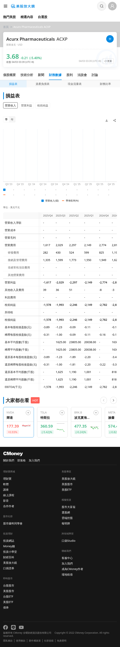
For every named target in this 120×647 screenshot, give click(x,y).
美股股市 (8, 591)
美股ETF (8, 602)
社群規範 (49, 640)
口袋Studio (68, 541)
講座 (6, 489)
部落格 (21, 460)
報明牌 (66, 523)
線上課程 (8, 495)
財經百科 (8, 557)
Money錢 (9, 546)
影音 (6, 500)
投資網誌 (8, 541)
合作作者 (8, 506)
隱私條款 (8, 640)
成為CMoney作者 (72, 569)
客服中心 (67, 558)
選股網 (66, 512)
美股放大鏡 (10, 563)
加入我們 (34, 460)
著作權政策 (35, 640)
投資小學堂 (10, 552)
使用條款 (20, 640)
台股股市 (8, 585)
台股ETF (8, 596)
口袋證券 (8, 568)
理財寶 (7, 478)
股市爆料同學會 (12, 523)
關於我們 (8, 460)
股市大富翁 (68, 507)
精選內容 (26, 17)
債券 (6, 607)
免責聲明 (61, 640)
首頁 (6, 27)
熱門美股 (9, 17)
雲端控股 (67, 518)
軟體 (6, 484)
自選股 (42, 17)
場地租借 (67, 574)
